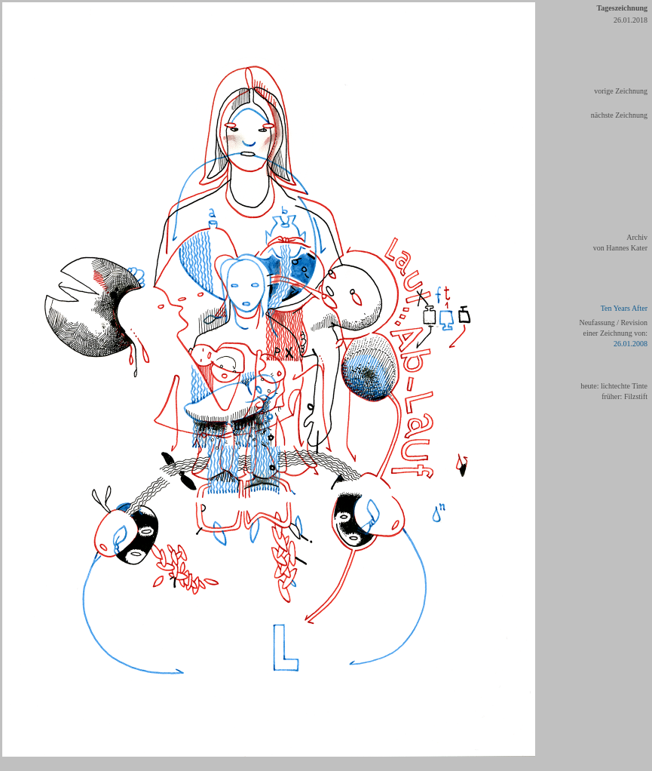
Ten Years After (624, 308)
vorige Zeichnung (620, 91)
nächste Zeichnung (619, 115)
